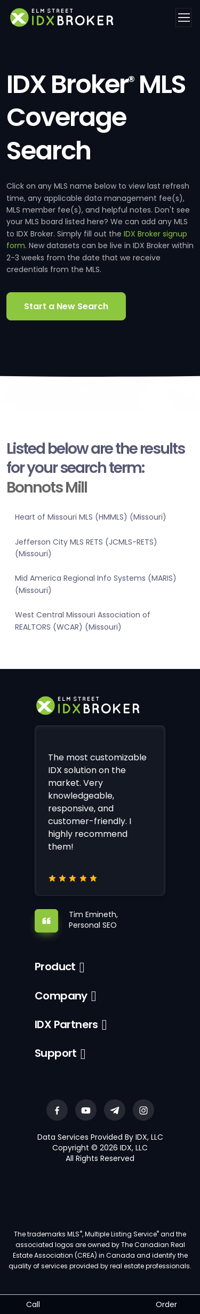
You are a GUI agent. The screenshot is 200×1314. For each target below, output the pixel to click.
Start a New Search (66, 306)
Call (33, 1304)
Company (61, 995)
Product (55, 966)
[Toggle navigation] (183, 17)
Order (166, 1304)
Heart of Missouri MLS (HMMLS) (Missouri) (90, 517)
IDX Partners (66, 1024)
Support (56, 1053)
